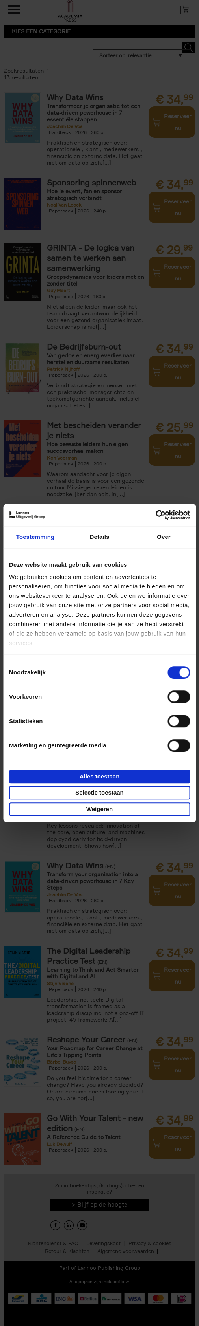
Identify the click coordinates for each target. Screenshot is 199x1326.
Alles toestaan (100, 776)
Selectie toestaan (99, 792)
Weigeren (99, 809)
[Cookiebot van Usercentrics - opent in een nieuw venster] (155, 515)
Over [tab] (164, 536)
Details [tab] (100, 536)
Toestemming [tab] (35, 536)
